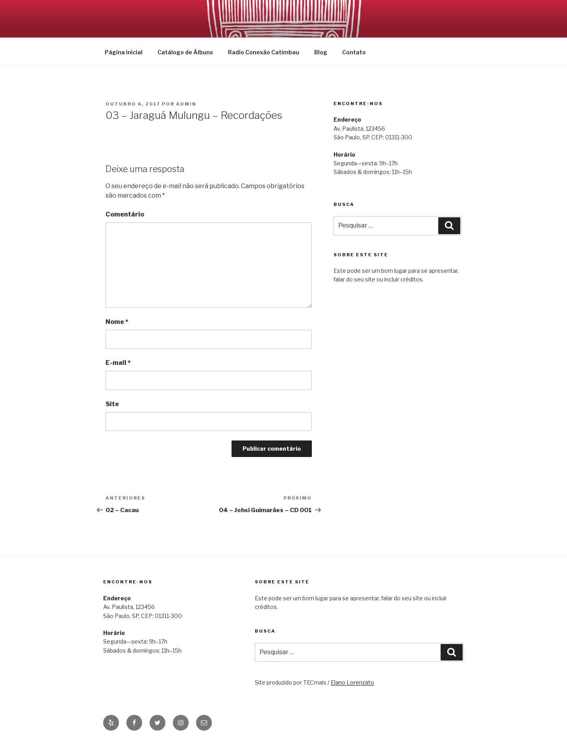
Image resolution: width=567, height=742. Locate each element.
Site (112, 404)
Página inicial (124, 52)
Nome (117, 322)
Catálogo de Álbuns (185, 52)
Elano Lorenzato (352, 682)
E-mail (118, 362)
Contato (354, 52)
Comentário (125, 214)
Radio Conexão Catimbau (263, 52)
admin (186, 104)
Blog (320, 52)
